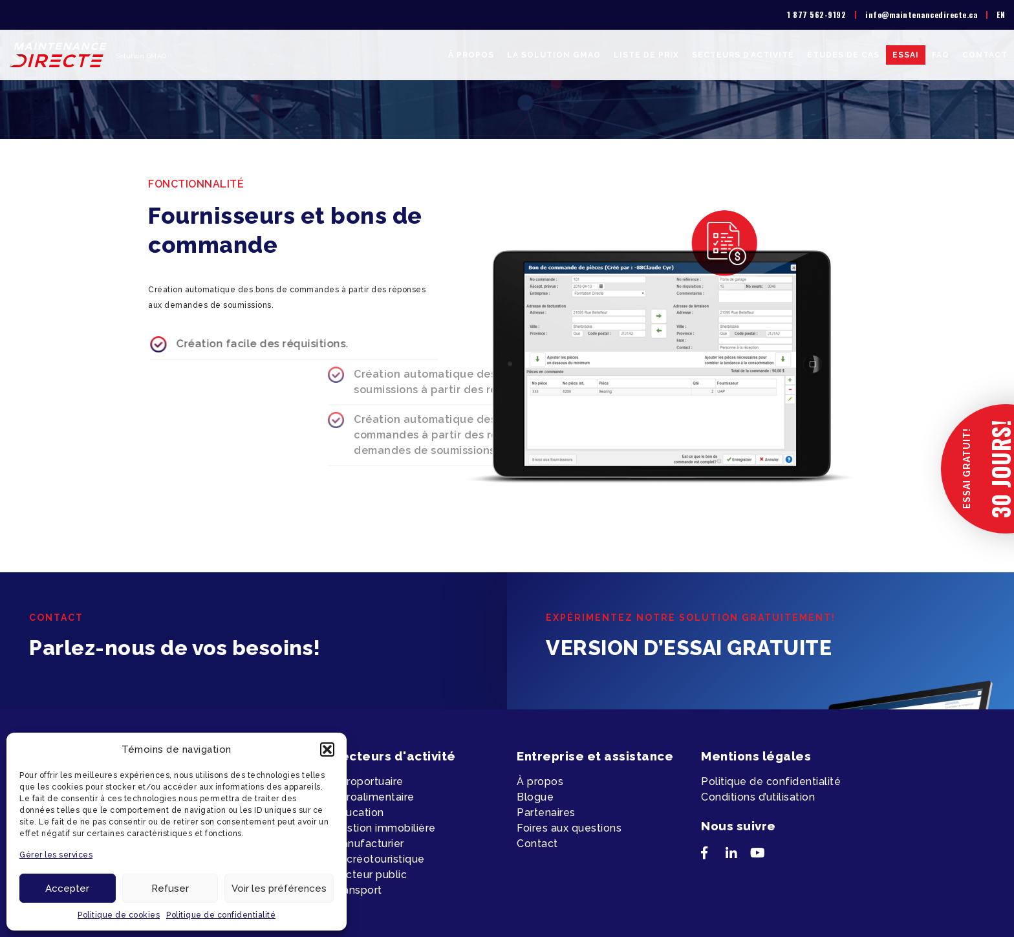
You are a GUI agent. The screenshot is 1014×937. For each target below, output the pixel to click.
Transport (357, 890)
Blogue (535, 797)
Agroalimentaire (373, 797)
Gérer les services (55, 854)
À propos (471, 54)
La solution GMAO (554, 54)
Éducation (358, 812)
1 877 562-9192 (816, 14)
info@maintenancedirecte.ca (921, 14)
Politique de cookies (119, 915)
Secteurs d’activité (743, 54)
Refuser (170, 888)
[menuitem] (1000, 15)
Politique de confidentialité (220, 915)
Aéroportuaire (368, 781)
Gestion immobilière (384, 828)
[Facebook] (713, 855)
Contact (985, 54)
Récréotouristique (378, 859)
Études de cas (843, 54)
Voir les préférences (279, 888)
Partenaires (546, 812)
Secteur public (369, 874)
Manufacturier (368, 843)
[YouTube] (762, 855)
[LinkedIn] (738, 855)
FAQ (940, 54)
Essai (905, 54)
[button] (327, 749)
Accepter (67, 888)
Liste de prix (646, 54)
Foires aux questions (569, 828)
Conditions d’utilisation (758, 797)
